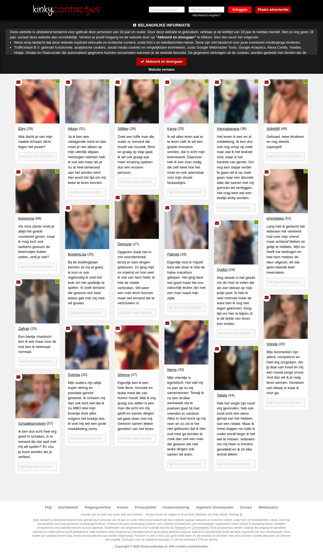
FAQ (48, 507)
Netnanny (181, 527)
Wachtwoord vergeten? (207, 15)
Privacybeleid (145, 507)
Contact (246, 507)
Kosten (123, 507)
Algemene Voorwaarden (214, 507)
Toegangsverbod (97, 507)
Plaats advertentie (273, 9)
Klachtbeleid (68, 507)
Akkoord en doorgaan (161, 61)
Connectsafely (200, 527)
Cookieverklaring (175, 507)
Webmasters (268, 507)
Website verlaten (161, 70)
